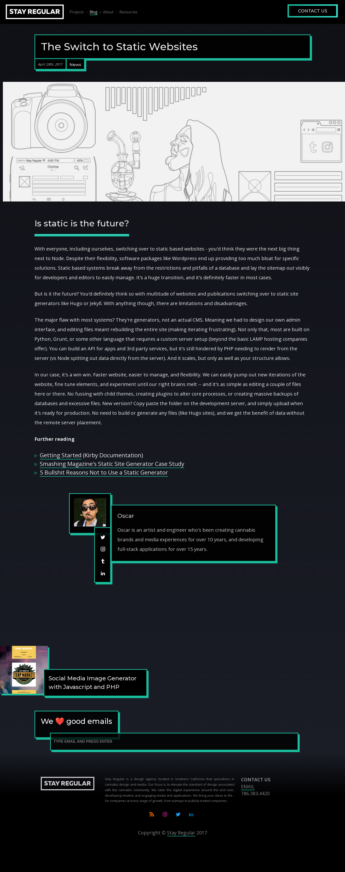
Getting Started (60, 455)
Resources (128, 12)
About (108, 12)
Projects (76, 12)
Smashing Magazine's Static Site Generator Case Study (112, 464)
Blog (94, 12)
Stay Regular (181, 832)
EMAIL (247, 786)
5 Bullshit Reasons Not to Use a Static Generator (104, 472)
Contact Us (312, 11)
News (75, 64)
